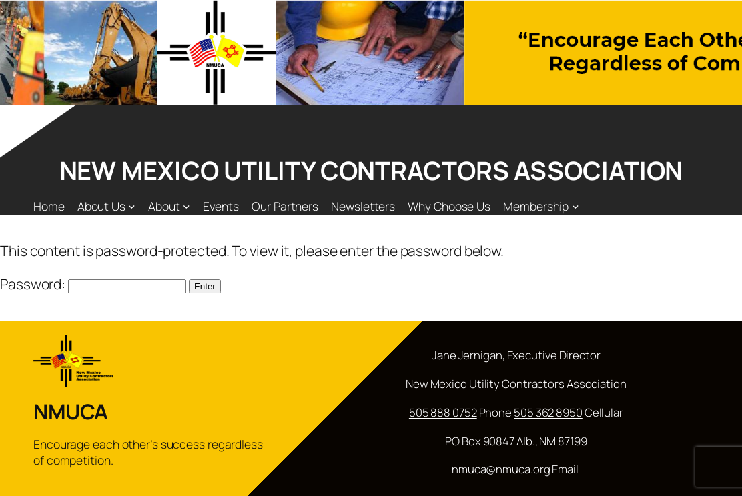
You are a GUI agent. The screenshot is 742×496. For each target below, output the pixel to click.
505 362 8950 (548, 412)
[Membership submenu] (575, 206)
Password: (93, 284)
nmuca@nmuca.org (501, 469)
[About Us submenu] (131, 206)
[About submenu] (186, 206)
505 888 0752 (443, 412)
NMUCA (70, 411)
